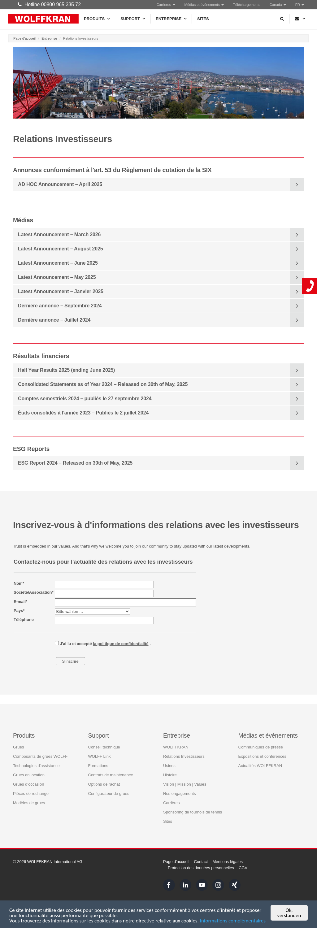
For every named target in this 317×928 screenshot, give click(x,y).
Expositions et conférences (262, 756)
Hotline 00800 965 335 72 (49, 4)
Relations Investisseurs (184, 756)
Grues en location (29, 774)
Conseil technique (104, 746)
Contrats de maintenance (110, 774)
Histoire (170, 774)
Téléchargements (246, 5)
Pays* (19, 610)
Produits (97, 19)
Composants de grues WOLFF (40, 756)
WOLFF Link (99, 756)
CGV (243, 867)
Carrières (166, 5)
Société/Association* (34, 592)
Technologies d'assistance (36, 765)
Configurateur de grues (108, 793)
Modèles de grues (29, 802)
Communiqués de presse (260, 746)
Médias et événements (204, 5)
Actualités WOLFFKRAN (260, 765)
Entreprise (171, 19)
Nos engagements (179, 793)
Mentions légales (227, 861)
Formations (98, 765)
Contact (201, 861)
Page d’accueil (24, 38)
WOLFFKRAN (176, 746)
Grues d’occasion (28, 784)
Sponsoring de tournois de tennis (192, 811)
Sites (203, 18)
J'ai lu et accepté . (103, 643)
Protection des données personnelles (201, 867)
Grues (18, 746)
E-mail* (20, 601)
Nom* (19, 583)
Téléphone (24, 619)
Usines (169, 765)
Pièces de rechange (31, 793)
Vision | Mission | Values (184, 784)
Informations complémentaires (233, 921)
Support (132, 19)
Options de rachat (104, 784)
